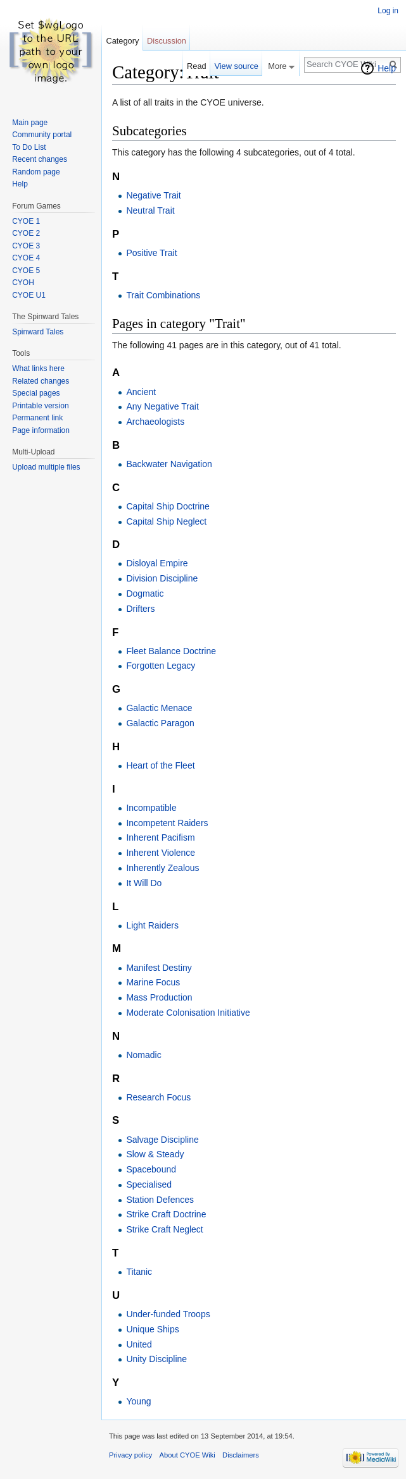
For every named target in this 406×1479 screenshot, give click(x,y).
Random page (36, 171)
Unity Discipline (156, 1359)
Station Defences (160, 1200)
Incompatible (151, 808)
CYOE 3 (26, 245)
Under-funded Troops (168, 1314)
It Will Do (144, 883)
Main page (30, 122)
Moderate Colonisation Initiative (188, 1012)
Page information (41, 430)
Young (138, 1401)
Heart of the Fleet (160, 765)
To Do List (29, 147)
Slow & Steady (155, 1154)
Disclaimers (240, 1455)
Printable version (40, 405)
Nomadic (143, 1055)
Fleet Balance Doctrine (171, 651)
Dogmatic (144, 593)
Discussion (166, 41)
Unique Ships (152, 1329)
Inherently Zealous (162, 868)
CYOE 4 (26, 257)
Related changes (40, 381)
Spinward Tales (37, 331)
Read (196, 66)
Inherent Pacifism (160, 837)
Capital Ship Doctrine (168, 506)
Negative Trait (153, 195)
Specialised (149, 1184)
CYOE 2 (26, 233)
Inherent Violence (160, 853)
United (138, 1344)
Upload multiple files (46, 467)
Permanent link (37, 417)
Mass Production (159, 997)
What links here (38, 368)
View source (236, 66)
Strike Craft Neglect (164, 1229)
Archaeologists (155, 422)
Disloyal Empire (156, 563)
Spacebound (151, 1169)
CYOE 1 (26, 221)
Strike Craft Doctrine (166, 1214)
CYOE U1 (29, 295)
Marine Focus (153, 982)
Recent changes (39, 159)
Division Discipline (162, 578)
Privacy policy (130, 1455)
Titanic (139, 1272)
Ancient (141, 392)
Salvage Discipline (162, 1140)
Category (122, 41)
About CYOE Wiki (187, 1455)
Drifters (140, 609)
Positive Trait (151, 253)
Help (386, 68)
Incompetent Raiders (167, 823)
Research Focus (158, 1097)
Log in (387, 10)
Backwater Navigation (169, 464)
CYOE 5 (26, 270)
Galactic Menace (159, 708)
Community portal (42, 134)
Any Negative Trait (162, 406)
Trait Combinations (163, 295)
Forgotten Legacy (160, 665)
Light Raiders (152, 925)
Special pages (36, 393)
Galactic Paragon (160, 723)
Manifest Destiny (158, 968)
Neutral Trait (150, 210)
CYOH (23, 282)
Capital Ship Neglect (166, 521)
